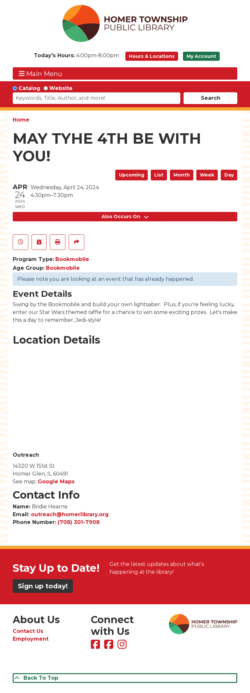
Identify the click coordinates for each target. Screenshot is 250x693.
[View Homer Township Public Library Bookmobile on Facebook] (109, 646)
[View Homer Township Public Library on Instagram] (123, 646)
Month (182, 175)
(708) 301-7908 (79, 522)
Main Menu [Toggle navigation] (40, 74)
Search (210, 98)
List (158, 175)
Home (21, 120)
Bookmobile (72, 259)
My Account (201, 56)
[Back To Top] (125, 678)
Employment (31, 639)
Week (207, 175)
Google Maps (56, 481)
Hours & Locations (151, 56)
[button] (76, 58)
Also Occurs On (125, 216)
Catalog (29, 88)
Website (61, 88)
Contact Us (28, 631)
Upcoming (131, 175)
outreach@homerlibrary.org (70, 514)
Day (229, 175)
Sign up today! (43, 586)
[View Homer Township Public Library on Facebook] (96, 646)
